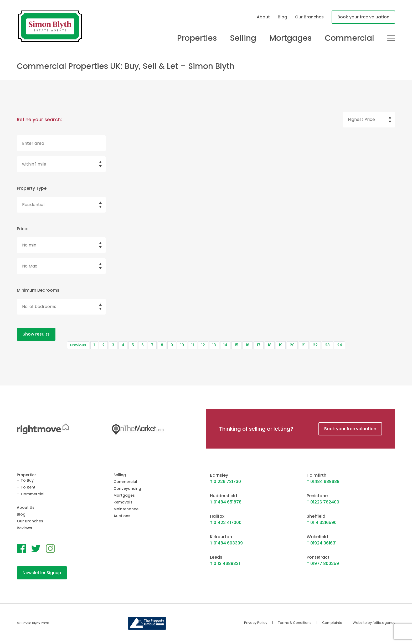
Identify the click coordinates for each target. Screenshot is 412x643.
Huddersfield (223, 496)
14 (225, 345)
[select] (369, 119)
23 (327, 345)
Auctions (122, 515)
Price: (22, 229)
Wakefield (317, 537)
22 (315, 345)
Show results (36, 334)
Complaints (332, 622)
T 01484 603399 (226, 543)
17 (258, 345)
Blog (282, 17)
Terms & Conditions (294, 622)
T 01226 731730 (225, 482)
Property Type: (32, 188)
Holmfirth (316, 475)
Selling (243, 38)
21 (304, 345)
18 (269, 345)
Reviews (24, 528)
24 (339, 345)
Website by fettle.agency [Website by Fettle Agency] (374, 622)
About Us (25, 507)
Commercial (349, 38)
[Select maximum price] (61, 266)
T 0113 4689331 (225, 563)
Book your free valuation (363, 17)
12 (203, 345)
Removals (123, 502)
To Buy (27, 480)
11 (192, 345)
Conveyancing (127, 488)
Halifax (217, 516)
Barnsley (219, 475)
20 (292, 345)
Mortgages (290, 38)
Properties (197, 38)
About (263, 17)
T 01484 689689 (323, 482)
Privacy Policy (255, 622)
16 (247, 345)
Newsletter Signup (42, 573)
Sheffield (316, 516)
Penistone (317, 496)
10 (182, 345)
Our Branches (309, 17)
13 (214, 345)
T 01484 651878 (225, 502)
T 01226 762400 (323, 502)
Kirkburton (221, 537)
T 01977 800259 (323, 563)
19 (280, 345)
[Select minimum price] (61, 245)
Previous (78, 345)
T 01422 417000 (225, 522)
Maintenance (126, 509)
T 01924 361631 (322, 543)
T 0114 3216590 (322, 522)
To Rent (28, 487)
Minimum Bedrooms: (38, 290)
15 (236, 345)
